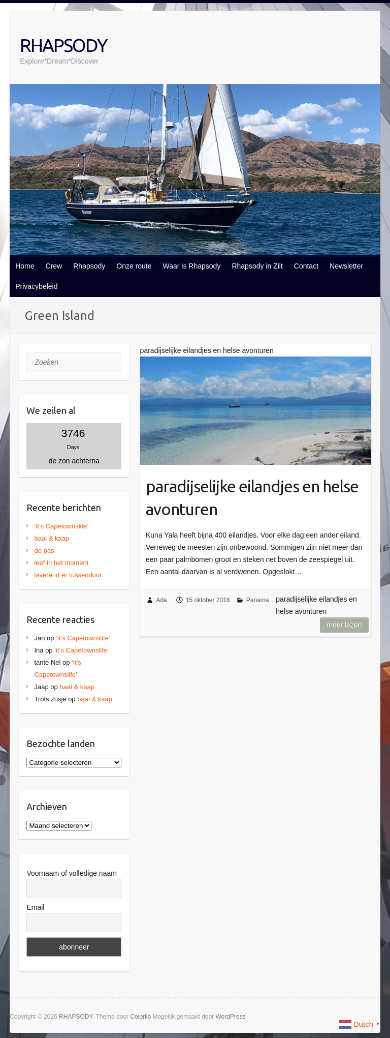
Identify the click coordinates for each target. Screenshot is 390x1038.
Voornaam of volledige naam (71, 873)
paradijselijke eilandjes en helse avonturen (252, 497)
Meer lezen (344, 625)
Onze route (133, 266)
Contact (306, 266)
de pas (44, 550)
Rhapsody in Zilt (257, 266)
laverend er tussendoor (68, 575)
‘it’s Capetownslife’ (61, 526)
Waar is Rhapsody (192, 266)
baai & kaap (51, 538)
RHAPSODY (63, 45)
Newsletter (346, 266)
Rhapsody (89, 266)
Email (35, 907)
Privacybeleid (36, 286)
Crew (54, 266)
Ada (161, 600)
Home (24, 266)
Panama (257, 600)
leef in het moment (61, 563)
